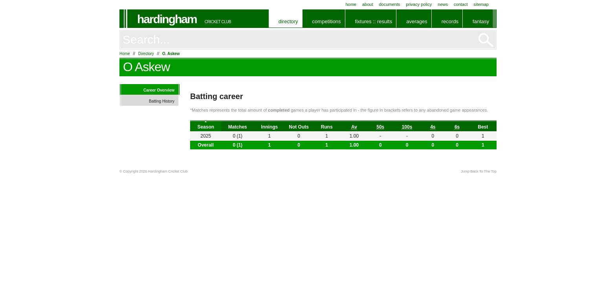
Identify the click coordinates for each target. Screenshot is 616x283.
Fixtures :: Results (373, 21)
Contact (461, 4)
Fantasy (481, 21)
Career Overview (158, 90)
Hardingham (167, 19)
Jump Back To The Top (479, 171)
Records (450, 21)
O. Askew (171, 53)
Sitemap (481, 4)
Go (486, 40)
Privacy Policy (419, 4)
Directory (288, 21)
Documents (389, 4)
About (367, 4)
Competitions (326, 21)
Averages (416, 21)
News (443, 4)
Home (350, 4)
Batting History (161, 101)
